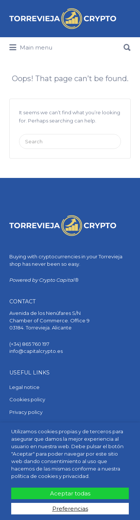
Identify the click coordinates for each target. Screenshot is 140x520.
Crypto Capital (57, 280)
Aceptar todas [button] (70, 493)
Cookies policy (27, 399)
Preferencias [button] (70, 508)
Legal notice (24, 387)
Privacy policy (26, 412)
